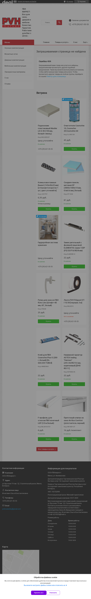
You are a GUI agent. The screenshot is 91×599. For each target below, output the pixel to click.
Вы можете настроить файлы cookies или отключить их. (45, 585)
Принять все (38, 593)
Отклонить (53, 593)
